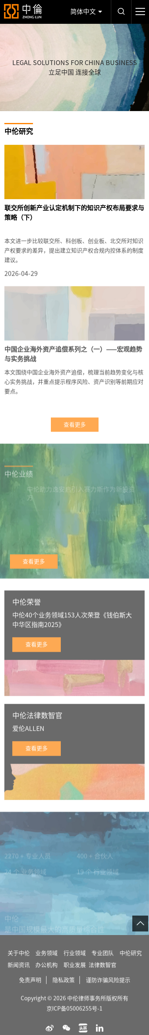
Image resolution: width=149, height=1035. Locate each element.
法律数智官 (102, 973)
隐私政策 (63, 988)
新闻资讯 (19, 973)
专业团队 (102, 961)
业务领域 (46, 961)
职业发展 (75, 973)
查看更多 (75, 433)
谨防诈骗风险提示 (108, 988)
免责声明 (30, 988)
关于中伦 (19, 961)
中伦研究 (131, 961)
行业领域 (75, 961)
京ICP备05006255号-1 (74, 1017)
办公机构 (46, 973)
